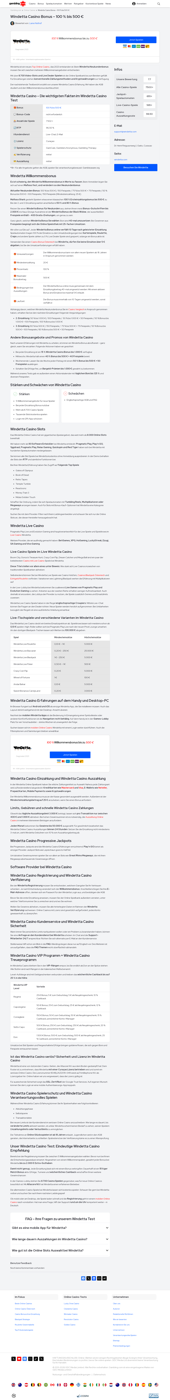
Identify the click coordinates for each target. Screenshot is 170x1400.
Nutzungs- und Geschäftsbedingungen (72, 1374)
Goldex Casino (69, 1325)
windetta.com (120, 159)
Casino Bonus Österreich (42, 242)
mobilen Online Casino (41, 727)
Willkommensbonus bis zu (70, 742)
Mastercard (67, 787)
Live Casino (15, 535)
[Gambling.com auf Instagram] (30, 1368)
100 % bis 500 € (53, 107)
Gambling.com (15, 10)
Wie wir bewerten (120, 1319)
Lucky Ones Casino (71, 1303)
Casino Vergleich (76, 309)
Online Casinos (29, 10)
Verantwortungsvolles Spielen (125, 1335)
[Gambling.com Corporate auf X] (41, 1368)
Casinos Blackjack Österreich (91, 575)
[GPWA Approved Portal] (154, 1396)
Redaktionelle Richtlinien (123, 1314)
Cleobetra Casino (71, 1309)
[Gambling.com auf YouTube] (19, 1368)
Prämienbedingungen (121, 1346)
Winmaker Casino (71, 1314)
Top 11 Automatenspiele (24, 1330)
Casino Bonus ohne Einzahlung (27, 1314)
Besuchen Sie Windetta (136, 167)
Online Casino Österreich (25, 1309)
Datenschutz (100, 1374)
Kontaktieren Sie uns (121, 1325)
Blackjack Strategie (22, 1319)
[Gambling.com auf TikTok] (36, 1368)
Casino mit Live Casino (33, 560)
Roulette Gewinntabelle (24, 1325)
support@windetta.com (125, 131)
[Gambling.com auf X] (13, 1368)
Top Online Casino (40, 66)
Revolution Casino (71, 1319)
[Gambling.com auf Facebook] (25, 1368)
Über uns (116, 1303)
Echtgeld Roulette (19, 578)
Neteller (102, 787)
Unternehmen (119, 1330)
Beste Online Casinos (23, 1303)
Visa (81, 787)
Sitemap (116, 1341)
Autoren (116, 1309)
